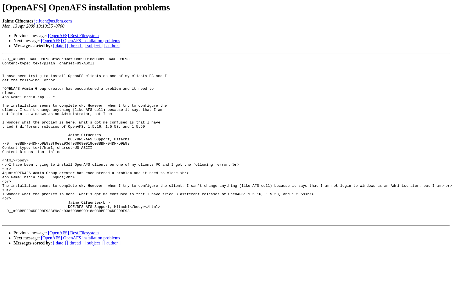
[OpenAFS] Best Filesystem (73, 35)
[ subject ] (94, 45)
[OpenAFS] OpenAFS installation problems (80, 40)
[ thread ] (75, 45)
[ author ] (112, 45)
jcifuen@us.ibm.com (53, 21)
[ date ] (59, 45)
